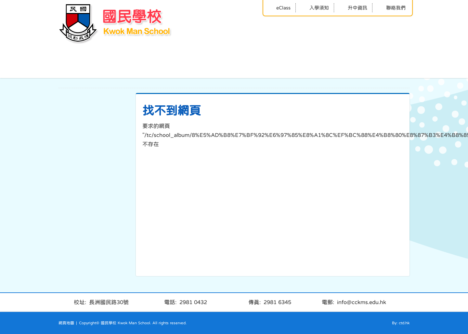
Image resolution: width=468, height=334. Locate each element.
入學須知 (315, 7)
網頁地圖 (66, 323)
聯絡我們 (391, 7)
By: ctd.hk (401, 323)
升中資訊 (353, 7)
